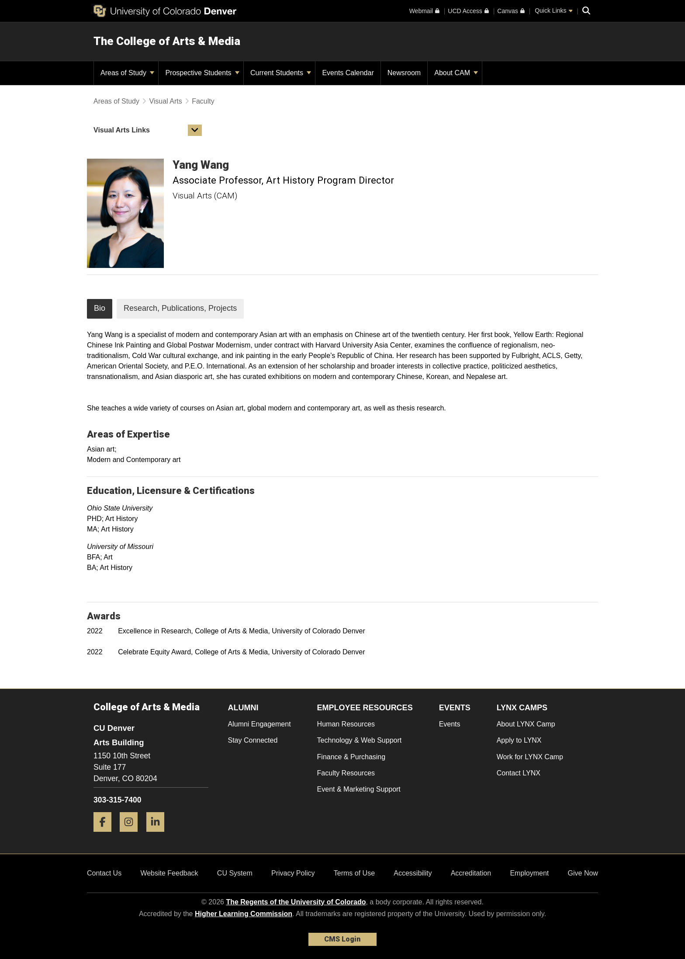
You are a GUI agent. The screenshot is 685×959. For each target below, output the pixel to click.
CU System (235, 873)
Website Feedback (169, 873)
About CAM (456, 72)
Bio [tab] (99, 308)
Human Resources (346, 724)
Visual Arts (165, 101)
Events (449, 724)
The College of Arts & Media (166, 41)
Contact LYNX (518, 773)
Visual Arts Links (121, 130)
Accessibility (413, 873)
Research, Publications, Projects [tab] (180, 308)
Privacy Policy (293, 873)
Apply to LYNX (519, 740)
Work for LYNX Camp (530, 757)
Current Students (280, 72)
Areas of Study (127, 72)
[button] (195, 130)
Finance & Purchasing (351, 757)
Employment (529, 873)
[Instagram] (132, 835)
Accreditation (471, 873)
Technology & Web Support (359, 740)
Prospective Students (202, 72)
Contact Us (104, 873)
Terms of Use (354, 873)
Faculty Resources (346, 773)
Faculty (203, 101)
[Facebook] (105, 835)
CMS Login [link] (342, 939)
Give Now (583, 873)
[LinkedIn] (158, 835)
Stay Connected (253, 740)
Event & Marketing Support (359, 789)
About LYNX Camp (526, 724)
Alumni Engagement (259, 724)
